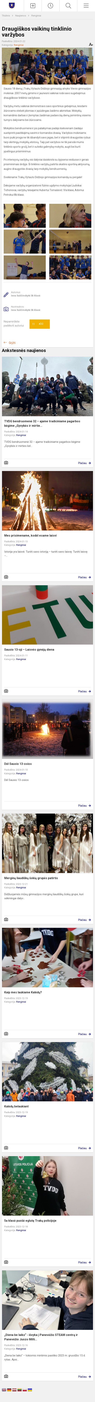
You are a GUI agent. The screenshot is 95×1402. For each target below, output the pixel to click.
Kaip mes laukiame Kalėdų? (23, 992)
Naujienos (21, 15)
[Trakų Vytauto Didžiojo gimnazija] (11, 5)
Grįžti (12, 343)
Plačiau (82, 463)
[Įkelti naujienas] (33, 5)
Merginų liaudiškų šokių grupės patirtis (31, 878)
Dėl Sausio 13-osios (18, 764)
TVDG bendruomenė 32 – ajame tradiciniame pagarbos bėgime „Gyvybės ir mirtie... (42, 423)
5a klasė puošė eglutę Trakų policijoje (30, 1220)
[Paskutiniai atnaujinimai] (50, 5)
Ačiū (37, 324)
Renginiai (36, 15)
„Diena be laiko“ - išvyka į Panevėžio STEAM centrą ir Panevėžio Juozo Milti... (41, 1337)
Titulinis (6, 15)
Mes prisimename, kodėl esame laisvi (30, 535)
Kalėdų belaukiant (16, 1106)
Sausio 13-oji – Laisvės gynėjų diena (29, 649)
